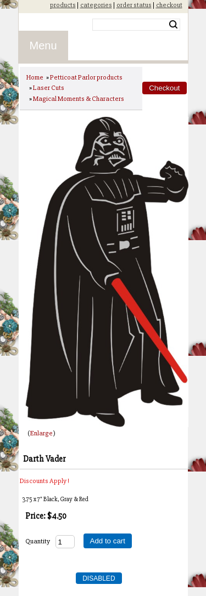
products (63, 5)
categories (96, 5)
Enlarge (41, 433)
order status (134, 5)
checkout (169, 5)
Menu (43, 45)
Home (34, 77)
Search (173, 25)
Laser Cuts (48, 87)
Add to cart (107, 541)
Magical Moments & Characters (78, 98)
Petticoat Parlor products (86, 77)
